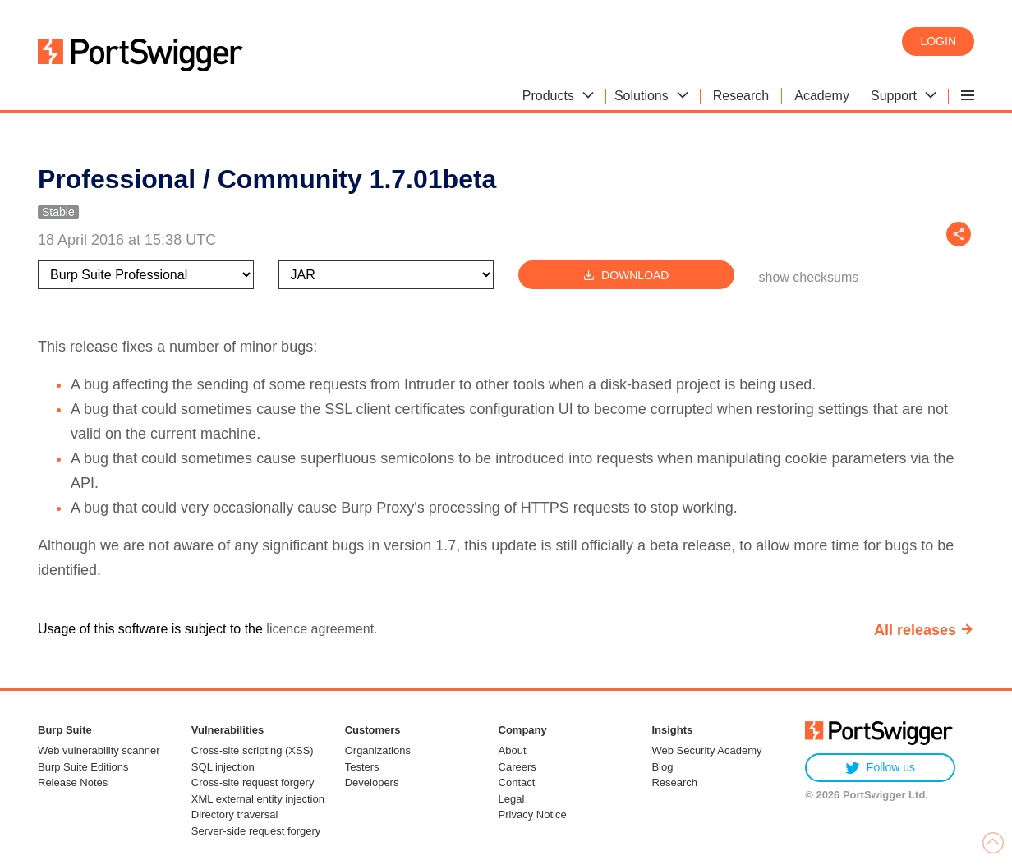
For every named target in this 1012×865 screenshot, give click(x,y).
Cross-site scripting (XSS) (252, 750)
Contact (517, 782)
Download (626, 274)
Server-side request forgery (256, 831)
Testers (362, 767)
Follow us (880, 767)
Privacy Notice (533, 814)
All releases (915, 630)
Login (938, 41)
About (513, 750)
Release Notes (73, 782)
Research (674, 782)
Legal (512, 799)
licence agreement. (321, 629)
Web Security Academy (706, 750)
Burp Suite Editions (83, 767)
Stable (58, 212)
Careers (517, 767)
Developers (372, 782)
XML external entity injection (257, 799)
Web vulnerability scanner (99, 750)
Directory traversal (234, 814)
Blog (662, 767)
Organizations (378, 750)
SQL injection (223, 767)
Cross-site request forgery (253, 782)
